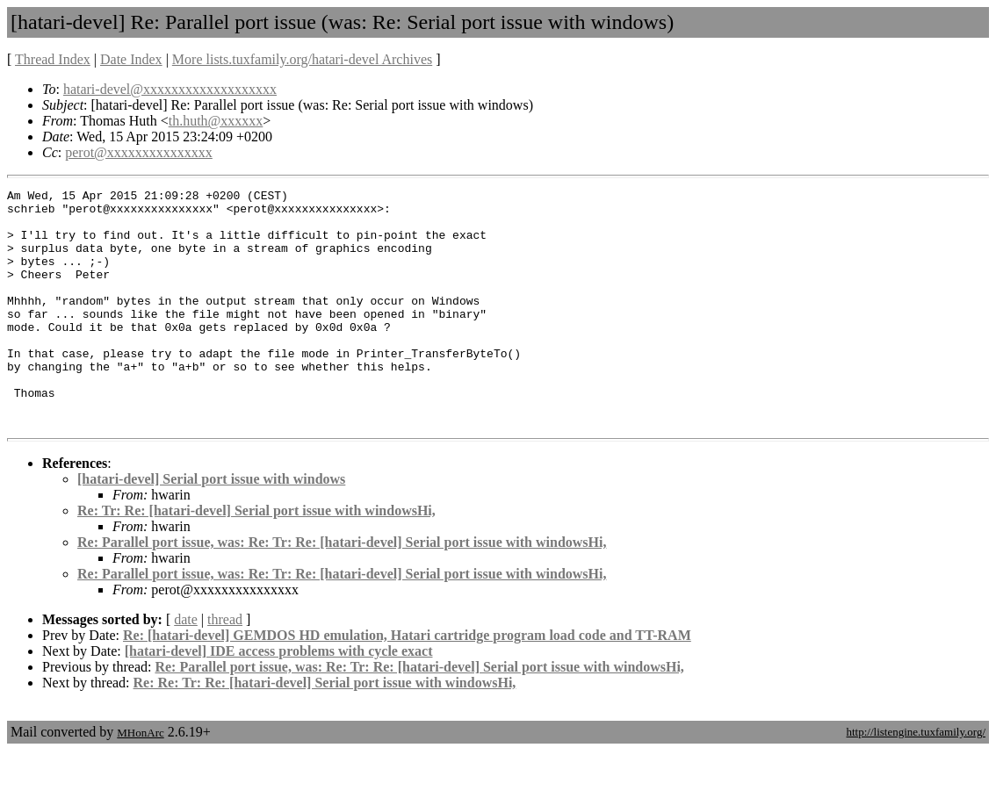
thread (224, 666)
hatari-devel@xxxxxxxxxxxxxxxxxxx (170, 89)
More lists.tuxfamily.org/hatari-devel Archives (302, 59)
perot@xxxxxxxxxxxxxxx (139, 152)
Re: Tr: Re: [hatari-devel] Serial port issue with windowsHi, (256, 557)
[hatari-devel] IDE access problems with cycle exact (279, 698)
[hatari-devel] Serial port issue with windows (211, 526)
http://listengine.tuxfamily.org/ (915, 779)
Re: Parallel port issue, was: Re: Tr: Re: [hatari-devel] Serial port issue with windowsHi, (341, 589)
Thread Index (52, 59)
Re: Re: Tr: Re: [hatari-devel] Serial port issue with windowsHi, (325, 730)
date (186, 666)
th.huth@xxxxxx (216, 120)
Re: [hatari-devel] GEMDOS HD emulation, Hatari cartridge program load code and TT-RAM (407, 682)
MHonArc (140, 780)
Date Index (131, 59)
